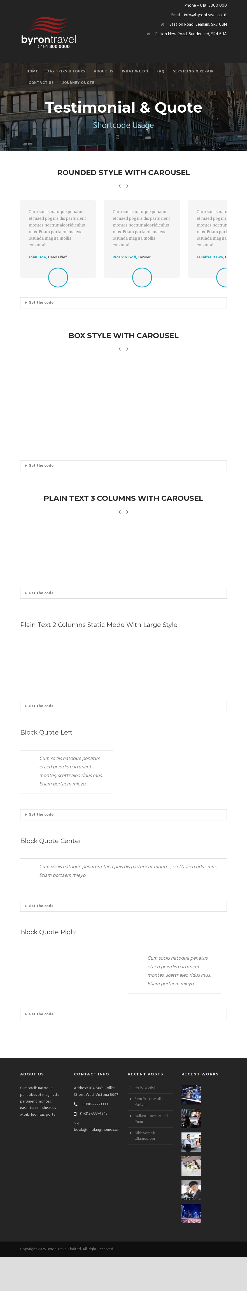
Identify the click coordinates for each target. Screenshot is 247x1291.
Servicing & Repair (193, 71)
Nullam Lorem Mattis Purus (152, 1153)
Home (32, 71)
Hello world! (145, 1121)
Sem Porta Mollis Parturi (149, 1136)
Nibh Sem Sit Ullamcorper (145, 1170)
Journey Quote (78, 83)
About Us (103, 71)
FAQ (161, 71)
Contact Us (41, 83)
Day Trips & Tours (65, 71)
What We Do (135, 71)
